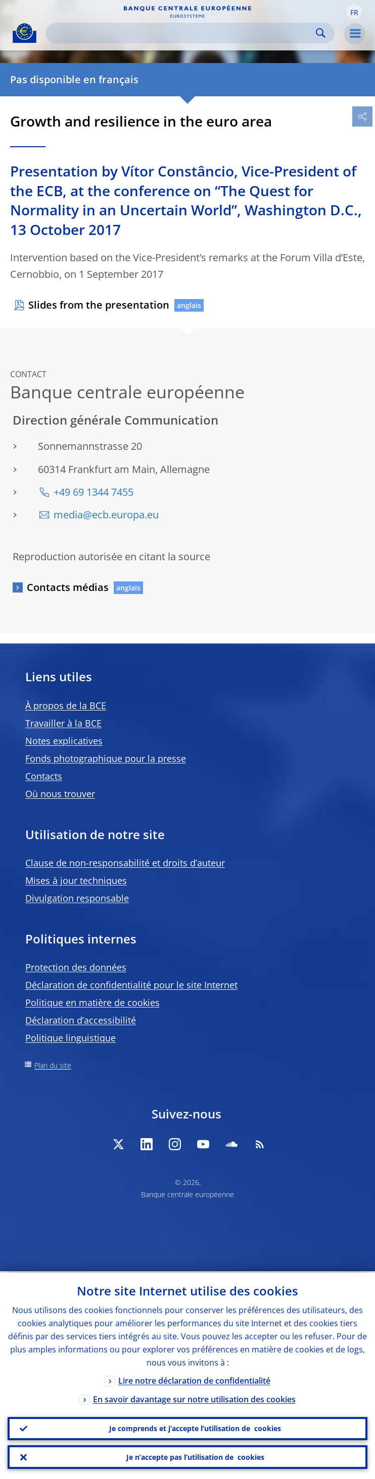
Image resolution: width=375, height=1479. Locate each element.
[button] (354, 11)
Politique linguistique (70, 1038)
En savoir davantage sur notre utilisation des (194, 1397)
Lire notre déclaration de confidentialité (194, 1379)
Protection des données (75, 967)
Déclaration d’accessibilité (80, 1020)
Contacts (43, 776)
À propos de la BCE (65, 705)
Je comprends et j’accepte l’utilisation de (195, 1428)
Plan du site (52, 1065)
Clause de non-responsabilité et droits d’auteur (125, 863)
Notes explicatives (64, 741)
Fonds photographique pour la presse (105, 758)
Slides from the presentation (98, 305)
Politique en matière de (92, 1002)
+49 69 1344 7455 (93, 492)
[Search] (182, 33)
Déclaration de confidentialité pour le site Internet (131, 985)
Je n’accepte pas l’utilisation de (195, 1457)
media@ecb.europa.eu (106, 514)
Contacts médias (68, 587)
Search (320, 33)
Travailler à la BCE (63, 723)
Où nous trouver (60, 794)
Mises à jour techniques (76, 880)
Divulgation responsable (77, 898)
